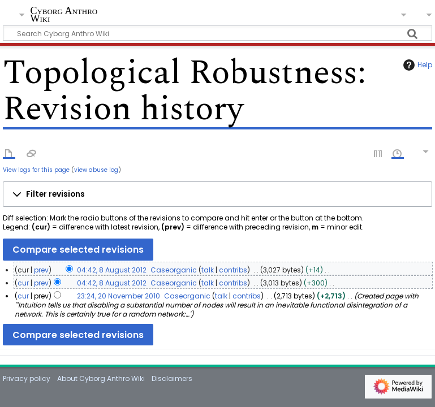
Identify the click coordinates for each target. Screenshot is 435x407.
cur (23, 283)
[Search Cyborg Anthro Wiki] (217, 33)
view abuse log (96, 170)
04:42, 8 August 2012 (112, 270)
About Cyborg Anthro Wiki (101, 378)
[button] (217, 194)
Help (416, 65)
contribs (233, 270)
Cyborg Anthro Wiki (63, 15)
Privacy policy (26, 378)
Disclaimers (172, 378)
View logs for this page (36, 170)
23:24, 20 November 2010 (118, 296)
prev (41, 270)
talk (207, 270)
